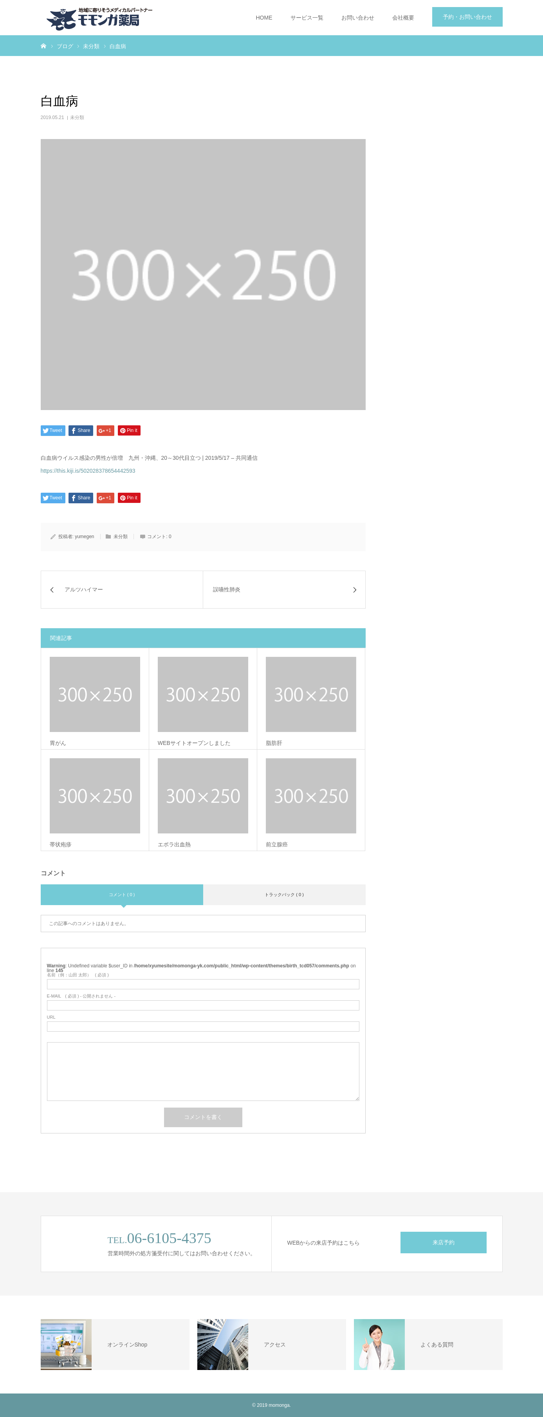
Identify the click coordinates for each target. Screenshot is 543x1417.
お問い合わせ (357, 17)
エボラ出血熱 (174, 844)
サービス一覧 (306, 17)
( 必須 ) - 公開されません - (81, 996)
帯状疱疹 (61, 844)
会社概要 (403, 17)
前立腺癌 (277, 844)
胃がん (58, 743)
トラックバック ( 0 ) (284, 894)
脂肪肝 (274, 743)
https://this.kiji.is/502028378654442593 (88, 471)
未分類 (77, 117)
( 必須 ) (78, 975)
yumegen (84, 536)
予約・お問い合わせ (467, 17)
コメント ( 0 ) (122, 894)
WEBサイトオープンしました (194, 743)
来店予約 (444, 1242)
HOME (264, 17)
